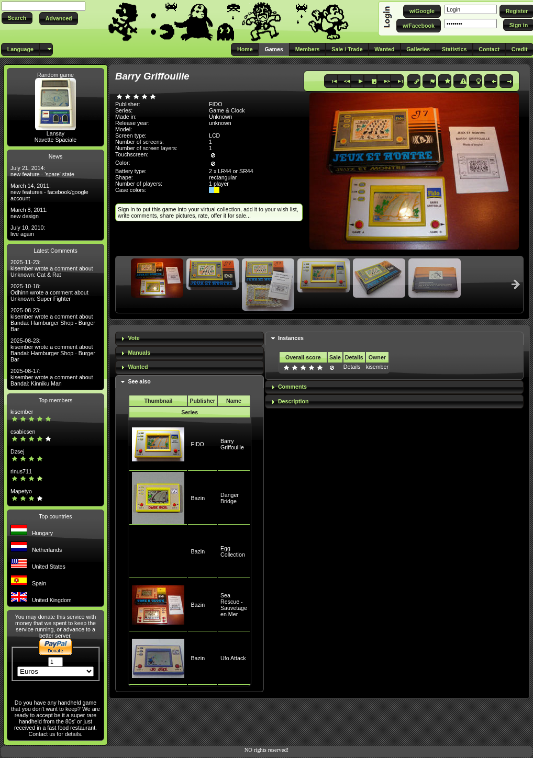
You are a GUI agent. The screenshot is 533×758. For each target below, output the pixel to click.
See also (139, 381)
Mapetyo (21, 491)
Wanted (138, 367)
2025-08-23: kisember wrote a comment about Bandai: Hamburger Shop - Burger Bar (52, 319)
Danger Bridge (229, 498)
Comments (292, 386)
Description (293, 401)
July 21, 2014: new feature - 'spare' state (42, 171)
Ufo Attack (233, 658)
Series (189, 412)
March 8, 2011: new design (29, 213)
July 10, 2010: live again (27, 230)
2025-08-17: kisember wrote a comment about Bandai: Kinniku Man (51, 377)
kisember (21, 412)
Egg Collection (232, 551)
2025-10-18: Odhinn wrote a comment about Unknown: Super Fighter (49, 292)
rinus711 (21, 471)
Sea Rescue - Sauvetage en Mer (233, 604)
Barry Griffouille (232, 444)
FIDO (197, 444)
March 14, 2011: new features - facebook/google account (49, 192)
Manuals (139, 352)
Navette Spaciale (56, 140)
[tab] (189, 339)
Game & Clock (227, 110)
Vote (133, 338)
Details (352, 367)
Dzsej (17, 451)
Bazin (198, 498)
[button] (17, 18)
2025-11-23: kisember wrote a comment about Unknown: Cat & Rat (51, 268)
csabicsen (22, 431)
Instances (291, 338)
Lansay (55, 133)
